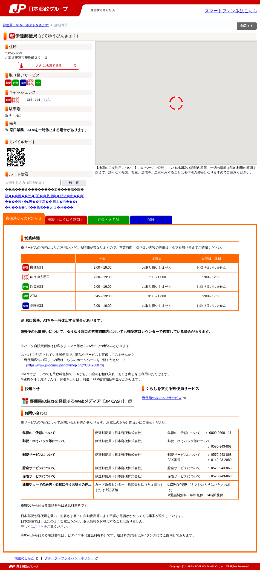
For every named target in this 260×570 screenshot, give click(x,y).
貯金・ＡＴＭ (108, 220)
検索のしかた (26, 558)
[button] (253, 43)
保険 (151, 220)
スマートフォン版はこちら (231, 10)
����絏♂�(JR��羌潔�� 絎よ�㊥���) (41, 202)
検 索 (74, 182)
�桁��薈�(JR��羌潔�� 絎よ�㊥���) (39, 207)
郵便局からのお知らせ (24, 218)
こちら (45, 100)
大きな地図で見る (49, 65)
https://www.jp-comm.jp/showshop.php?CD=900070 (65, 365)
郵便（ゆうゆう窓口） (66, 220)
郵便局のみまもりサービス (164, 398)
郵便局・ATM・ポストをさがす (26, 25)
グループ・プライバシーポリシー (71, 558)
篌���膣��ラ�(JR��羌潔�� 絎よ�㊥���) (44, 196)
